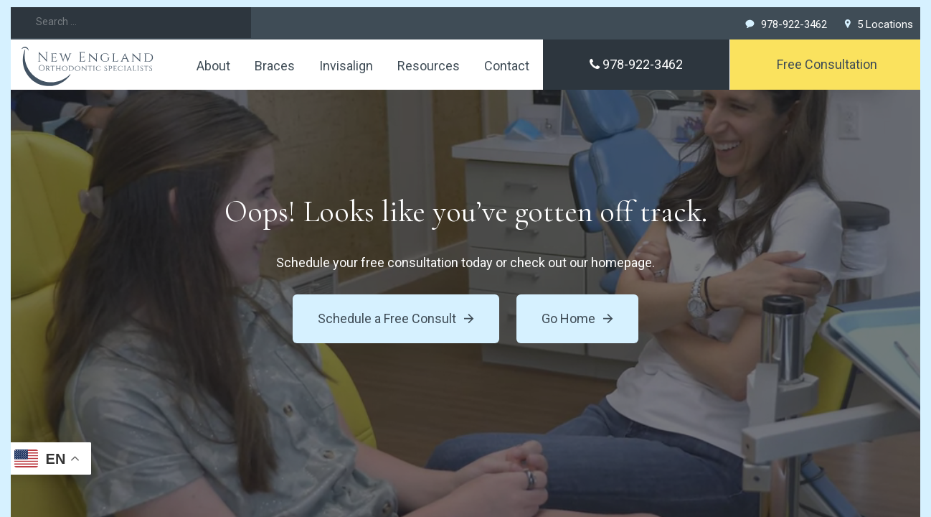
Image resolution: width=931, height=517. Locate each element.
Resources (428, 65)
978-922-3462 (636, 64)
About (213, 65)
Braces (275, 65)
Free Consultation (827, 64)
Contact (506, 65)
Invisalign (346, 65)
